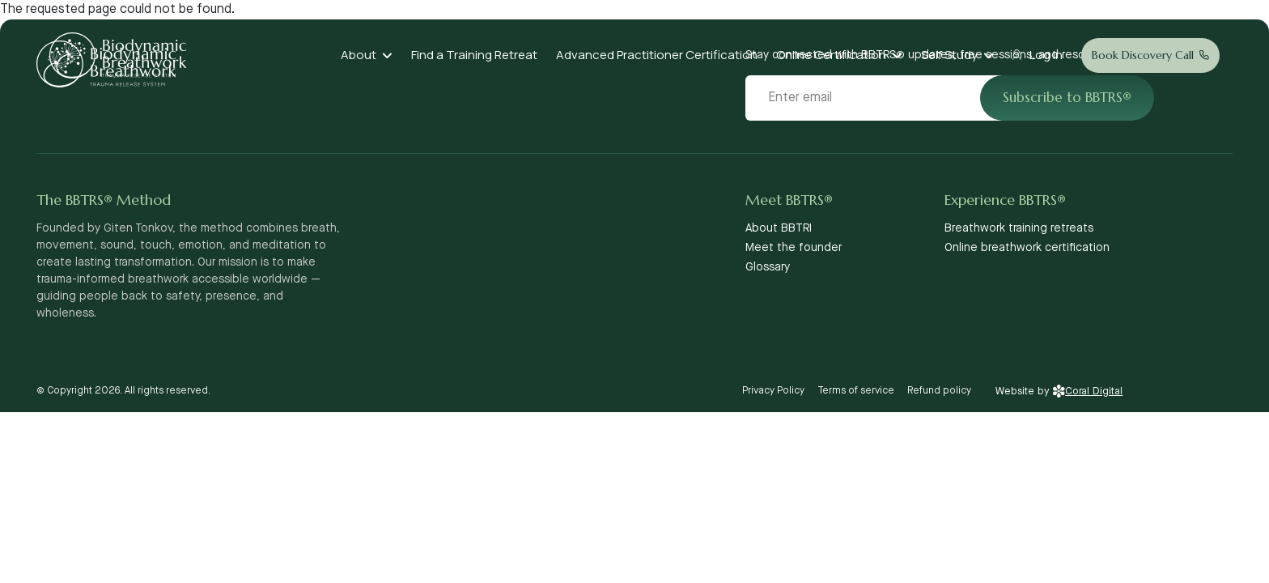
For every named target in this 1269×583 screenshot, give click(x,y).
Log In (1046, 54)
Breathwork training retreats (1018, 228)
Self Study (949, 54)
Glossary (767, 267)
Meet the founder (793, 247)
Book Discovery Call (1143, 55)
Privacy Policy (773, 391)
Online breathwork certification (1027, 247)
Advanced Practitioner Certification (657, 54)
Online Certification (831, 54)
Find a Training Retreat (474, 54)
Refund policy (939, 391)
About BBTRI (778, 228)
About (358, 54)
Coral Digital (1088, 391)
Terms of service (855, 391)
